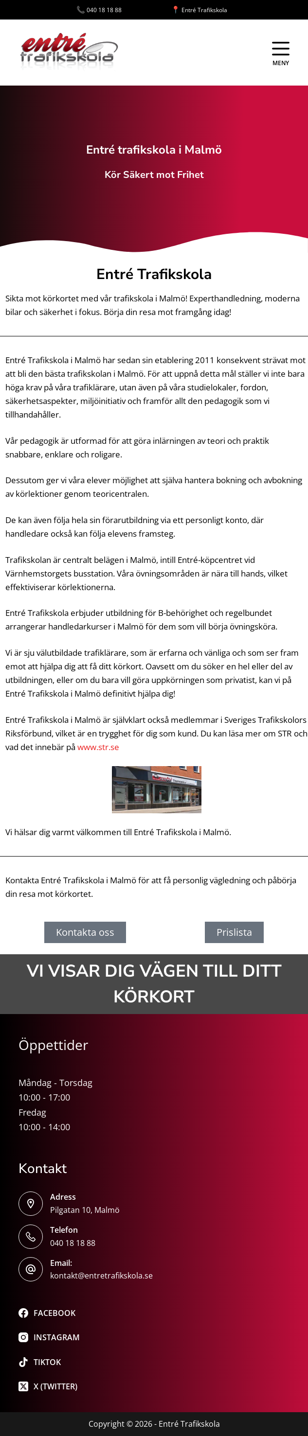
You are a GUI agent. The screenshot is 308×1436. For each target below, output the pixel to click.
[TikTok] (49, 1362)
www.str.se (98, 747)
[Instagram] (49, 1337)
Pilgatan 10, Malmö (85, 1210)
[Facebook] (49, 1313)
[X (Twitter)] (49, 1386)
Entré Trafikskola (199, 10)
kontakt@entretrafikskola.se (101, 1275)
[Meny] (281, 53)
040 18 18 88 (123, 10)
